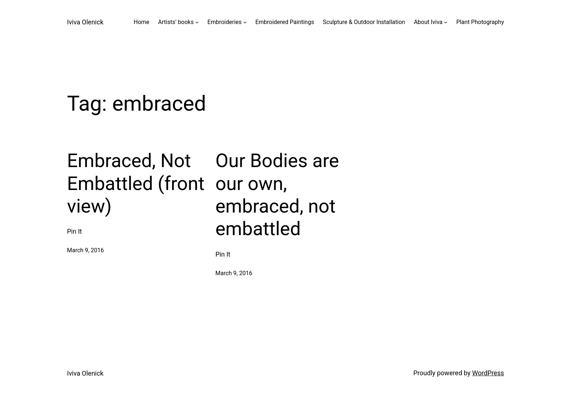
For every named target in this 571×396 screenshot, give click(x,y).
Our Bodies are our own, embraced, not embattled (277, 195)
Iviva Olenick (85, 22)
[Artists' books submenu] (197, 22)
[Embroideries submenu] (245, 22)
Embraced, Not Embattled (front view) (135, 183)
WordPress (488, 373)
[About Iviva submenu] (446, 22)
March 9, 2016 (85, 250)
